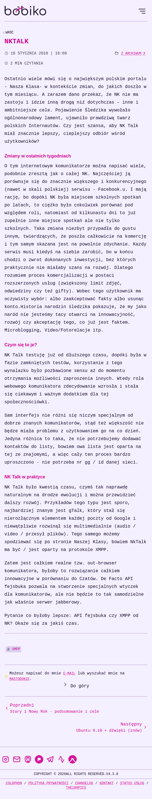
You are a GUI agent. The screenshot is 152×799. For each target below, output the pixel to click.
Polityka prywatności (48, 783)
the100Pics (76, 787)
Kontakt (107, 783)
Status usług (132, 783)
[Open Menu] (142, 11)
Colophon (14, 783)
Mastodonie (19, 679)
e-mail (69, 673)
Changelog (84, 783)
